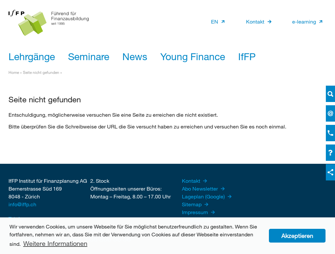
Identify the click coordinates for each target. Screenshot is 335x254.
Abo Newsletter (200, 188)
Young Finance (192, 56)
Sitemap (192, 204)
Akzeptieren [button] (297, 235)
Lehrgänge (32, 56)
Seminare (88, 56)
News (134, 56)
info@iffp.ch (22, 204)
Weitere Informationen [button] (55, 243)
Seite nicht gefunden (41, 72)
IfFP (247, 56)
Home (14, 72)
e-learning (304, 21)
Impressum (195, 212)
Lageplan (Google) (204, 196)
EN (214, 21)
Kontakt (255, 21)
